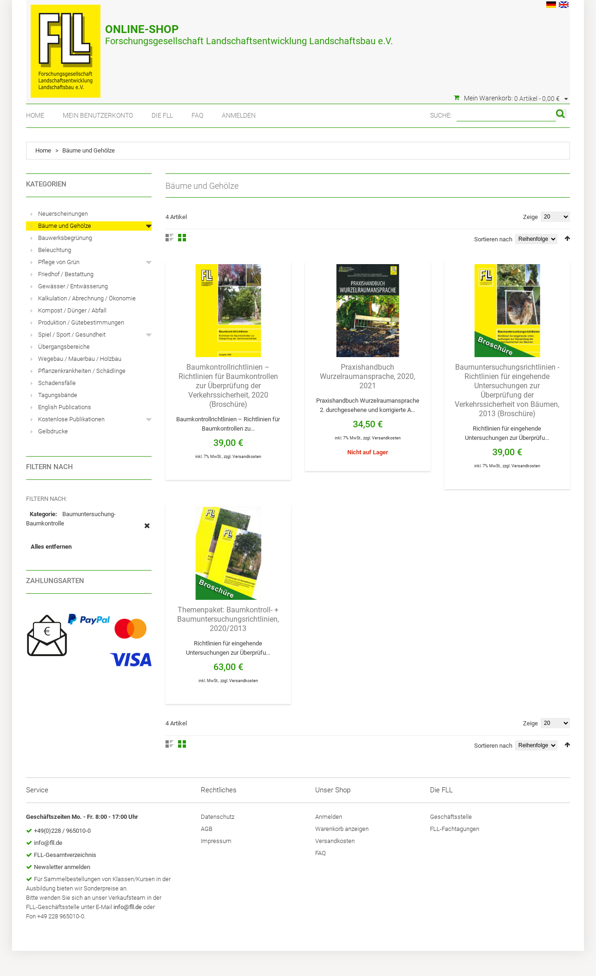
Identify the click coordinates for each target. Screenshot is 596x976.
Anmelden (239, 115)
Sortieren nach (493, 239)
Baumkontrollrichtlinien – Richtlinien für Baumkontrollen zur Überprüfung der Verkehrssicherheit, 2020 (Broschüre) (228, 386)
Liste (169, 237)
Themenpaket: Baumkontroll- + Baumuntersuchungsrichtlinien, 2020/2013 (228, 619)
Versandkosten (246, 456)
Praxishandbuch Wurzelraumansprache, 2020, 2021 (367, 376)
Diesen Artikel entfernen (147, 530)
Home (35, 115)
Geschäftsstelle (451, 816)
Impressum (216, 840)
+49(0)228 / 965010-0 (62, 830)
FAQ (197, 115)
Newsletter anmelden (62, 866)
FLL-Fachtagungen (454, 828)
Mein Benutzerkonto (98, 115)
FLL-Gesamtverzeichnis (65, 854)
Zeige (530, 216)
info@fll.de (48, 842)
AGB (206, 828)
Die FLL (162, 115)
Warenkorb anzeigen (342, 828)
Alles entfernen (51, 546)
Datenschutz (217, 816)
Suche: (441, 115)
